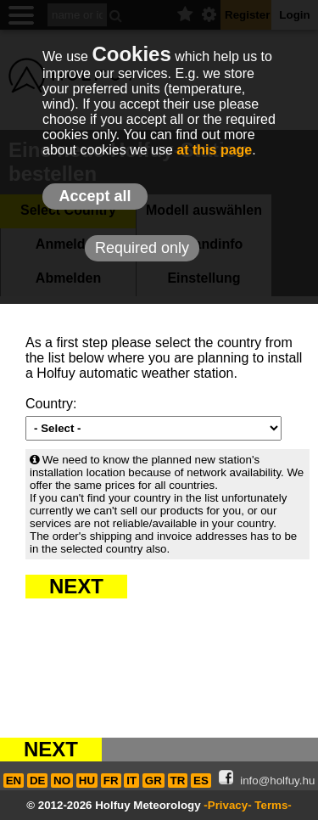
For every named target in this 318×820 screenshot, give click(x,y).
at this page (214, 150)
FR (111, 780)
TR (178, 780)
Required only (142, 247)
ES (201, 780)
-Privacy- (227, 805)
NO (61, 780)
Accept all (95, 196)
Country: (50, 403)
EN (14, 780)
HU (87, 780)
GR (153, 780)
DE (38, 780)
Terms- (272, 805)
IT (131, 780)
